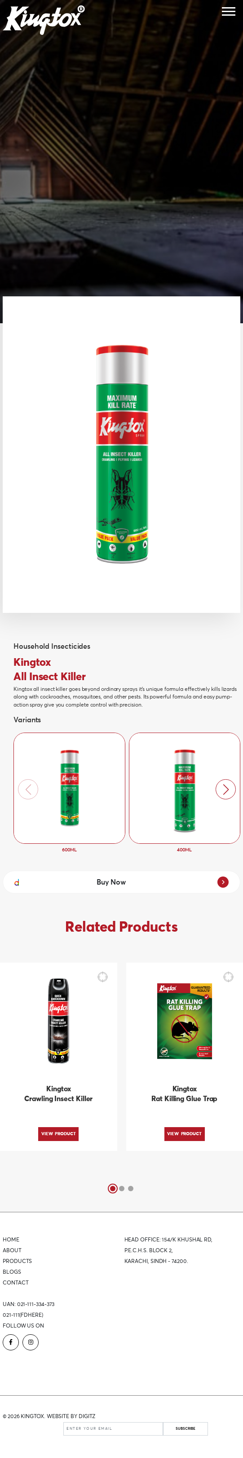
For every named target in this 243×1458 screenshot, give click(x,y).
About (12, 1251)
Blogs (12, 1272)
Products (17, 1261)
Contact (15, 1283)
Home (11, 1240)
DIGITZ (87, 1416)
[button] (226, 789)
